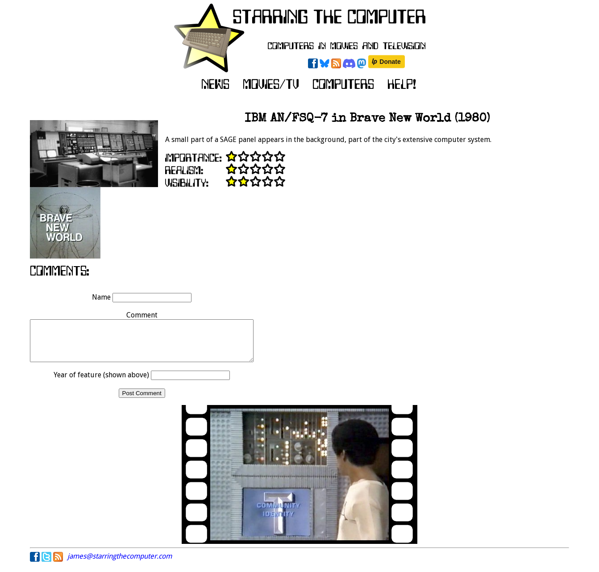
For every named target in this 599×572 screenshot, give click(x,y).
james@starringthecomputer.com (119, 564)
